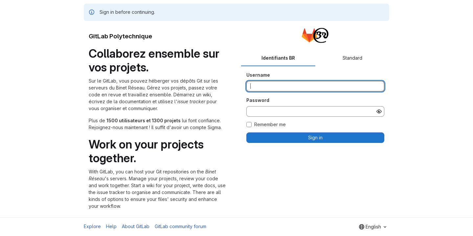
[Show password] (379, 111)
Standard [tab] (352, 58)
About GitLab (135, 226)
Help (111, 226)
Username (258, 75)
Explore (92, 226)
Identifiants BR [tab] (278, 58)
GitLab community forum (180, 226)
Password (257, 100)
